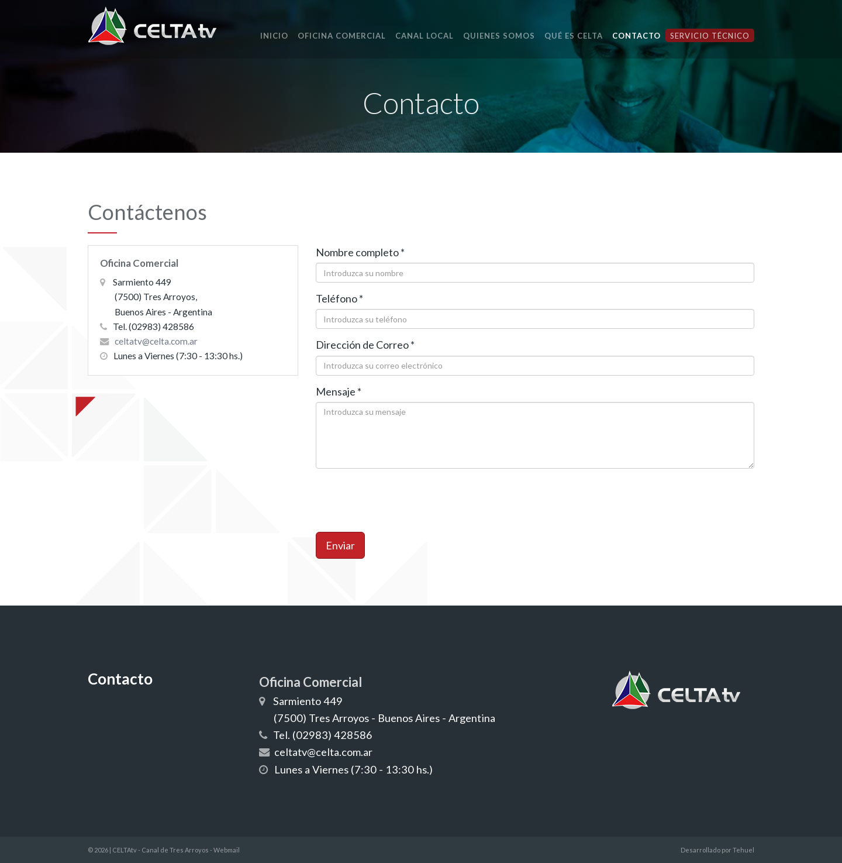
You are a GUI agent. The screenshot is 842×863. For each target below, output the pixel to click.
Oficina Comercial (342, 35)
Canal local (424, 35)
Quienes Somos (499, 35)
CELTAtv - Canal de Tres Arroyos (160, 850)
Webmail (226, 850)
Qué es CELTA (573, 35)
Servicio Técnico (710, 35)
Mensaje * (338, 391)
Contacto (636, 35)
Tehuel (743, 850)
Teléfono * (339, 298)
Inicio (274, 35)
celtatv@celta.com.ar (156, 341)
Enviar (340, 545)
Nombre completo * (360, 252)
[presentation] (405, 500)
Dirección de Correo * (365, 344)
